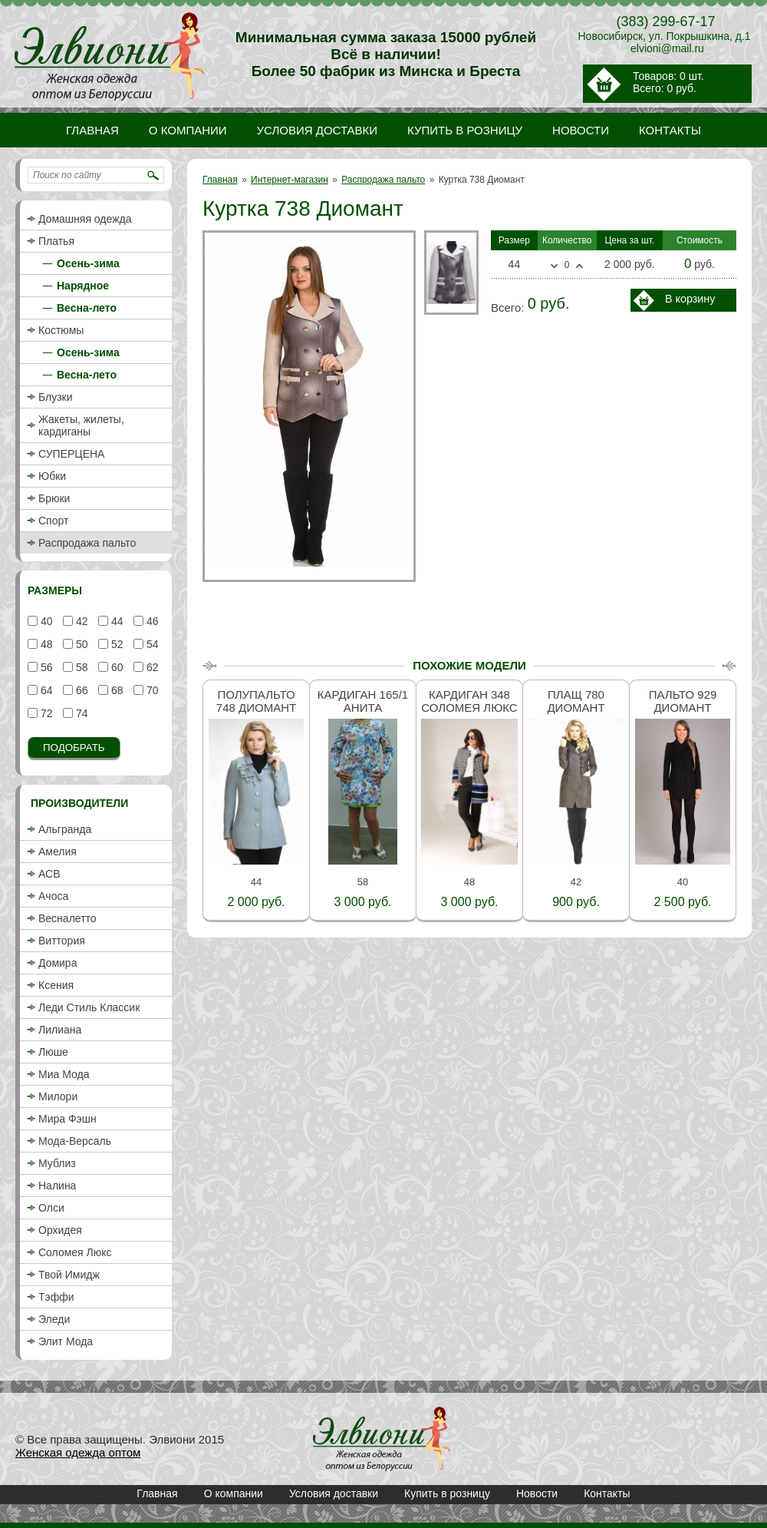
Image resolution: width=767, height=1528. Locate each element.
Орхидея (60, 1230)
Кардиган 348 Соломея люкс (469, 701)
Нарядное (83, 285)
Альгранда (64, 829)
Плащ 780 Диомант (575, 701)
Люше (53, 1052)
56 (45, 667)
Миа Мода (63, 1074)
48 (45, 644)
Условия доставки (333, 1493)
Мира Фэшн (67, 1119)
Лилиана (59, 1030)
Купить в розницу (447, 1493)
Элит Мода (65, 1341)
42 (80, 621)
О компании (233, 1493)
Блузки (55, 397)
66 (80, 690)
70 (150, 690)
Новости (537, 1493)
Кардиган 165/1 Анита (363, 701)
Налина (57, 1185)
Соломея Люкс (75, 1252)
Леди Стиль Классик (89, 1007)
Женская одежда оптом (77, 1452)
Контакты (607, 1493)
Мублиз (57, 1163)
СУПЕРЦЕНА (71, 454)
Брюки (54, 498)
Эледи (54, 1319)
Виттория (61, 940)
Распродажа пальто (383, 179)
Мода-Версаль (74, 1141)
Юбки (52, 476)
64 (45, 690)
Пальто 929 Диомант (683, 701)
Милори (57, 1096)
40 (45, 621)
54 (150, 644)
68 (115, 690)
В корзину (690, 299)
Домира (57, 963)
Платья (56, 241)
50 (80, 644)
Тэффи (56, 1297)
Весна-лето (87, 308)
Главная (220, 179)
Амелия (57, 851)
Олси (51, 1208)
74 (80, 713)
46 (150, 621)
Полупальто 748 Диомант (256, 701)
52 (115, 644)
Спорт (53, 520)
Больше (579, 265)
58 (80, 667)
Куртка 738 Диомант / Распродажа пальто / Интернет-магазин (382, 1439)
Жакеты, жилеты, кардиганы (81, 425)
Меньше (554, 266)
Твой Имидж (69, 1274)
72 (45, 713)
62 (150, 667)
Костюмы (61, 330)
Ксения (56, 985)
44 (115, 621)
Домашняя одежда (84, 219)
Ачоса (53, 896)
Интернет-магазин (289, 179)
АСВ (49, 874)
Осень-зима (88, 263)
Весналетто (67, 918)
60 (115, 667)
